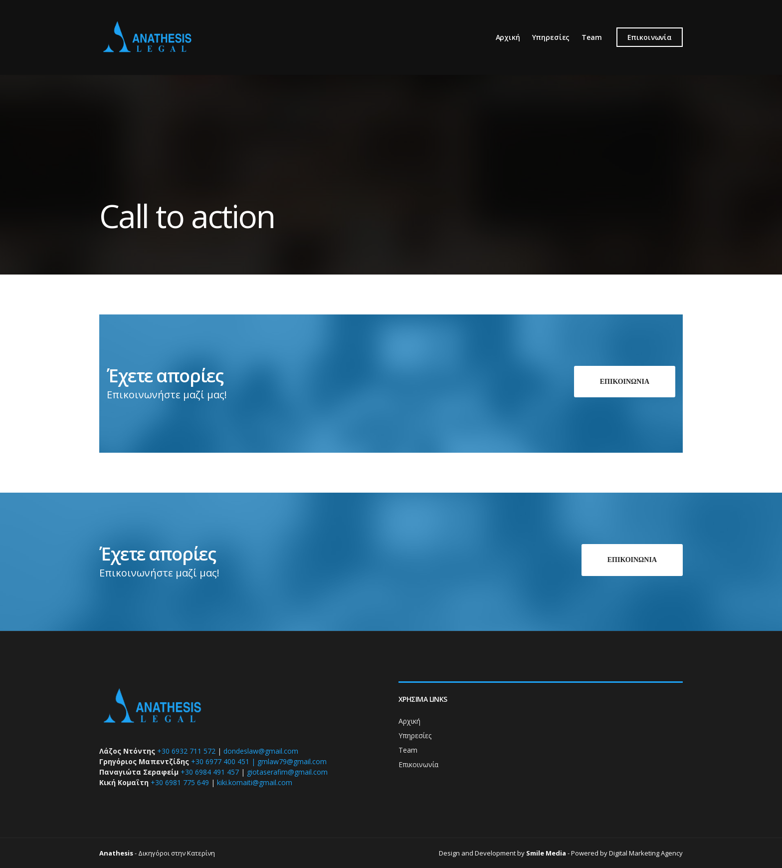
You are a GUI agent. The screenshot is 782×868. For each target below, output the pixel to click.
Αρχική (508, 37)
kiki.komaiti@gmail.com (254, 782)
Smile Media (546, 853)
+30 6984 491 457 (210, 772)
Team (591, 37)
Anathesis (116, 853)
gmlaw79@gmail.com (292, 761)
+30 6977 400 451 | (223, 761)
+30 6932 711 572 (186, 751)
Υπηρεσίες (551, 37)
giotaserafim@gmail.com (287, 772)
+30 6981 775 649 (180, 782)
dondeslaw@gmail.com (260, 751)
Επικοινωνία (649, 37)
